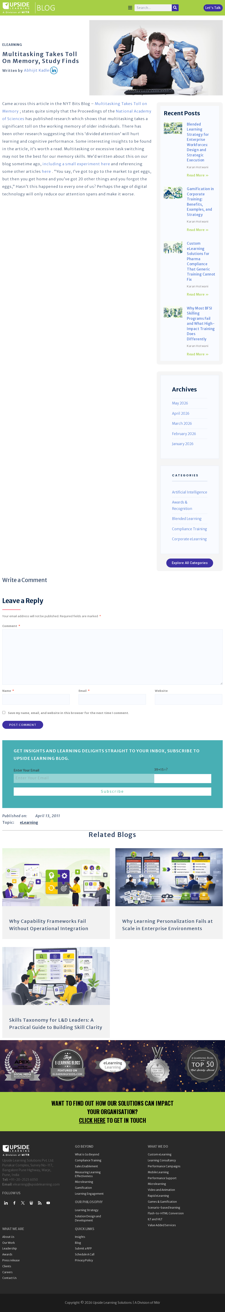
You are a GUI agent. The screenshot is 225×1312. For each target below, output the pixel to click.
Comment (11, 626)
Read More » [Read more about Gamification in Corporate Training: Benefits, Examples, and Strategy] (198, 230)
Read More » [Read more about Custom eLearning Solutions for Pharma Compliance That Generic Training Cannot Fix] (198, 294)
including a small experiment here (76, 164)
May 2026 (180, 403)
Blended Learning (186, 519)
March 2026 (182, 423)
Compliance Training (189, 529)
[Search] (175, 7)
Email (84, 691)
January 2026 (182, 444)
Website (161, 691)
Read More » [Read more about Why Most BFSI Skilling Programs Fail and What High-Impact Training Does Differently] (198, 354)
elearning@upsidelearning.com (36, 1184)
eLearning (12, 45)
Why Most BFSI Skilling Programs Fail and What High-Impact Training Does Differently (201, 323)
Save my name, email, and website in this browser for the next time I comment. (68, 713)
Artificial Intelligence (189, 492)
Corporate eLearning (189, 539)
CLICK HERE (92, 1120)
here (46, 171)
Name (8, 691)
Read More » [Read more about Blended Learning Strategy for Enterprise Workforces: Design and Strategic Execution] (198, 175)
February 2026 (184, 434)
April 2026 (180, 413)
